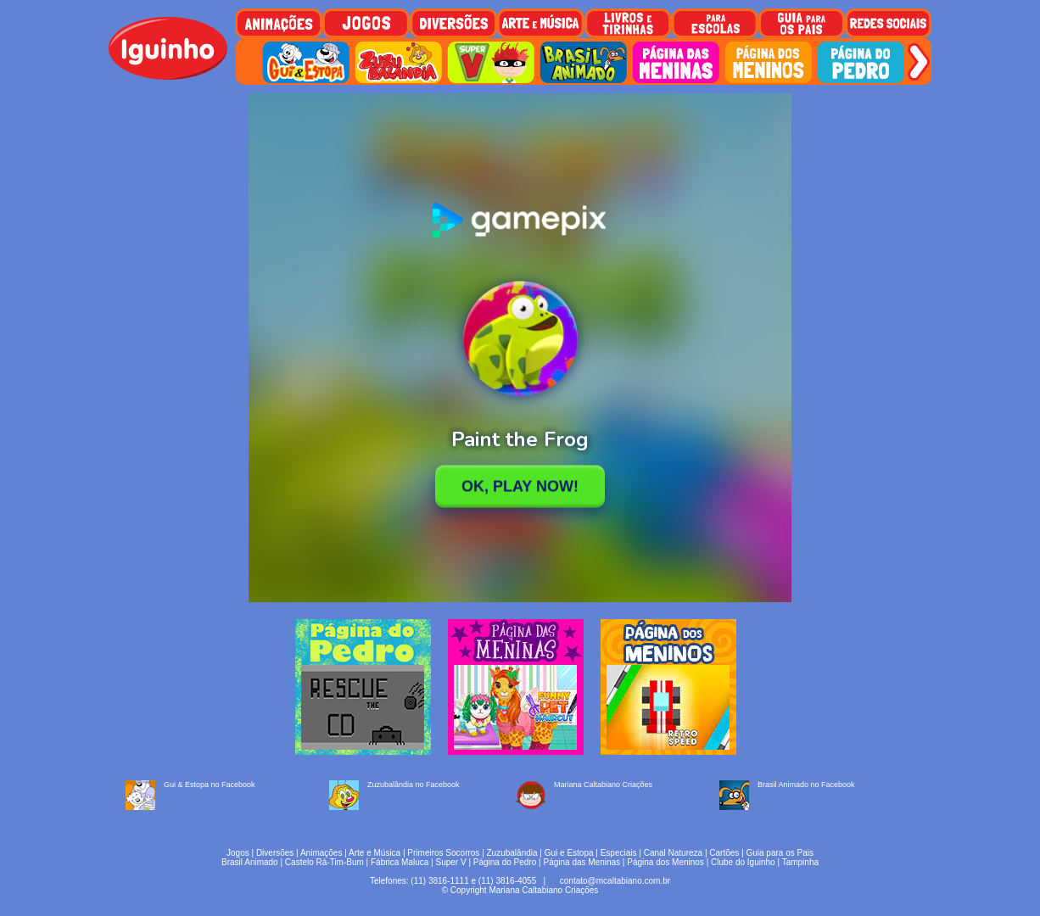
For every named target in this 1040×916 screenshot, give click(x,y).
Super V (451, 862)
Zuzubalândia (512, 852)
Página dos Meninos (665, 862)
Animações (321, 852)
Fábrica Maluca (399, 862)
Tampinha (800, 862)
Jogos (237, 852)
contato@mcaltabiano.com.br (615, 880)
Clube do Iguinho (743, 862)
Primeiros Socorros (443, 852)
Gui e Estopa (569, 852)
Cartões (724, 852)
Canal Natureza (673, 852)
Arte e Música (374, 852)
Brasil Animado (249, 862)
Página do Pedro (505, 862)
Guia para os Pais (780, 852)
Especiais (619, 852)
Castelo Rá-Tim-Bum (324, 862)
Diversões (275, 852)
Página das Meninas (581, 862)
